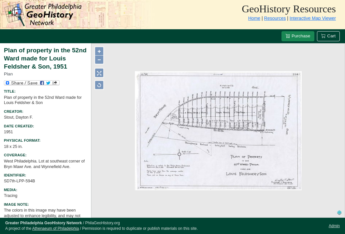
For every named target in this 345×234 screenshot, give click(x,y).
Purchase (298, 35)
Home (254, 18)
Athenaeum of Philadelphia (55, 228)
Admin (334, 226)
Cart (328, 35)
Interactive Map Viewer (313, 18)
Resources (275, 18)
